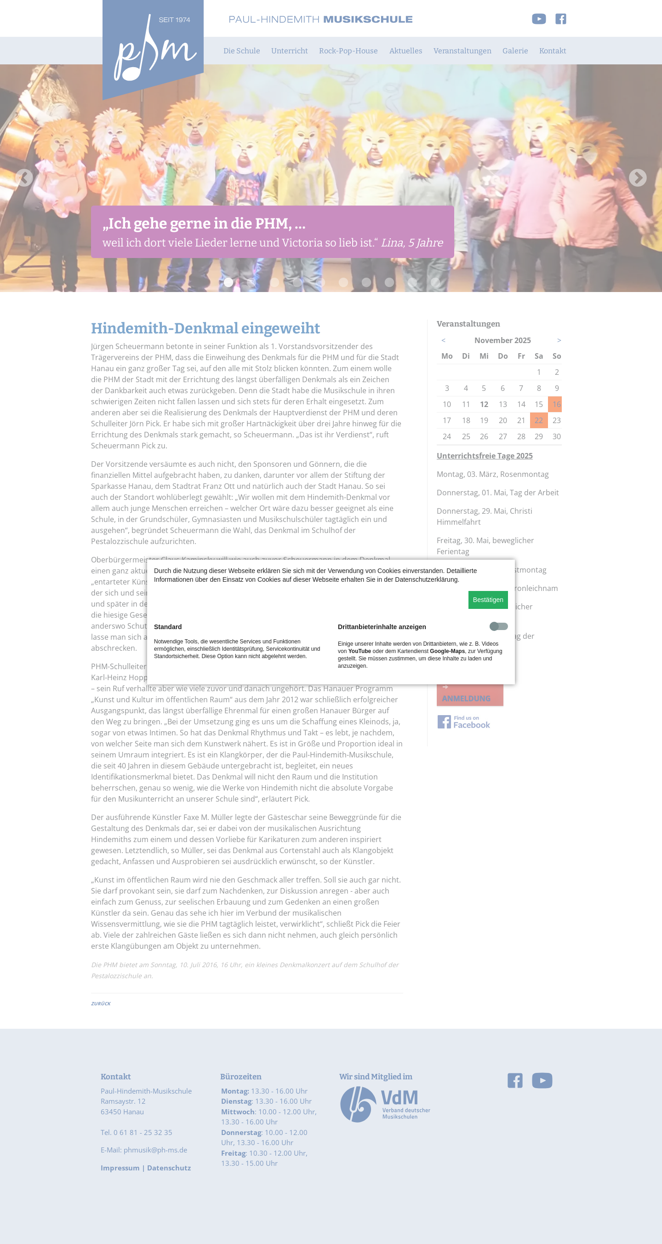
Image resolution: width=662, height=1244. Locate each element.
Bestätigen (488, 599)
